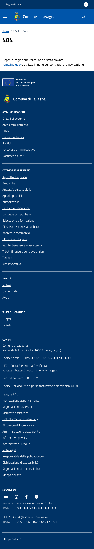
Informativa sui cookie (16, 444)
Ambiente (8, 183)
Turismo (7, 257)
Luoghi (6, 318)
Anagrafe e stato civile (16, 189)
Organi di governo (13, 118)
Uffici (5, 131)
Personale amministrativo (18, 149)
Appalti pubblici (12, 195)
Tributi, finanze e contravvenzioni (23, 251)
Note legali (9, 450)
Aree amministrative (15, 124)
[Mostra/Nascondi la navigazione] (4, 16)
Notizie (6, 285)
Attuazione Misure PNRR (18, 425)
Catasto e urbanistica (16, 208)
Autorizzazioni (11, 201)
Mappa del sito (11, 475)
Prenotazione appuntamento (20, 400)
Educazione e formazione (18, 220)
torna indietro (11, 64)
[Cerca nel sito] (83, 16)
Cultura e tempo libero (16, 214)
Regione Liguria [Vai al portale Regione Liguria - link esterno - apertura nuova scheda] (13, 4)
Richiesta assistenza (15, 413)
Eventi (6, 325)
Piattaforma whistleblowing (20, 419)
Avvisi (6, 297)
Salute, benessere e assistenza (22, 245)
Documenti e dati (13, 155)
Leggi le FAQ (10, 394)
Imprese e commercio (16, 232)
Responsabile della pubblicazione (23, 456)
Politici (6, 143)
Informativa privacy (14, 437)
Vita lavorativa (11, 263)
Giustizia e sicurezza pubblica (20, 226)
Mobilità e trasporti (14, 239)
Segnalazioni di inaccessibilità (21, 468)
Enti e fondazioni (13, 137)
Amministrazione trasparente (21, 431)
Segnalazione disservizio (17, 406)
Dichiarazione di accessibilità (20, 462)
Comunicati (9, 291)
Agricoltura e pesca (14, 177)
